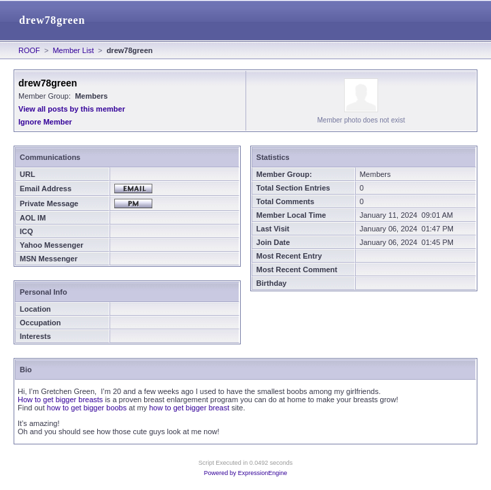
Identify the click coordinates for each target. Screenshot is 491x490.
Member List (73, 50)
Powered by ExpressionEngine (246, 473)
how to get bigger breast (189, 408)
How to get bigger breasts (60, 399)
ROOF (29, 50)
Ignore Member (45, 122)
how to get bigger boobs (86, 408)
